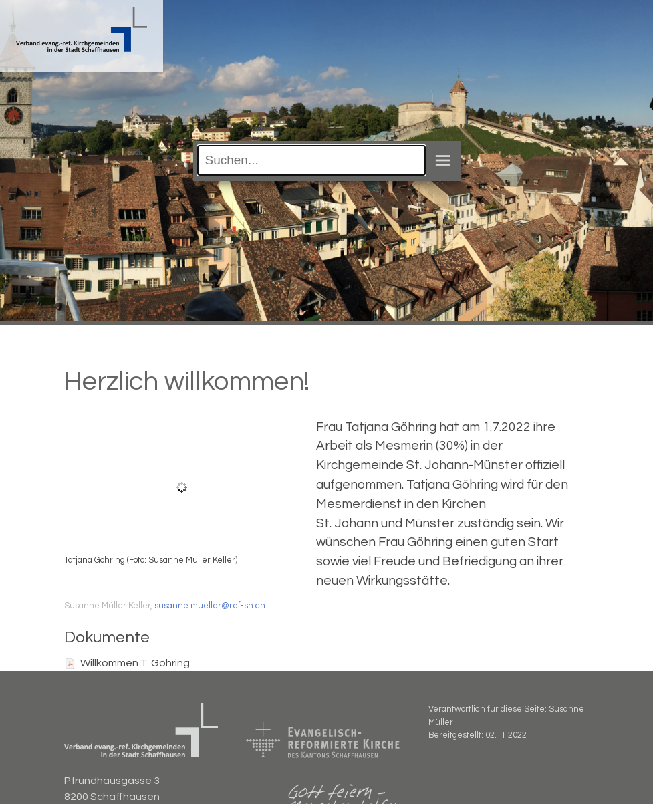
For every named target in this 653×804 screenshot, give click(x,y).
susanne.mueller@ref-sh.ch (209, 605)
